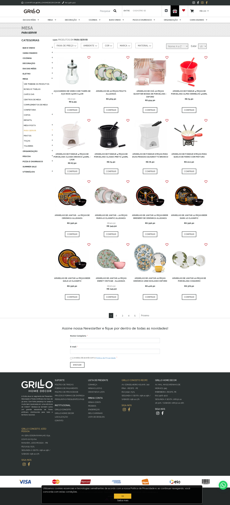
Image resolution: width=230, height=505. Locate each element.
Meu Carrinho (95, 413)
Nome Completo (78, 336)
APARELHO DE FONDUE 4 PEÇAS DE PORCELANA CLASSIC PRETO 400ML (111, 155)
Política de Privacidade (66, 392)
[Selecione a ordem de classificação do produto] (177, 46)
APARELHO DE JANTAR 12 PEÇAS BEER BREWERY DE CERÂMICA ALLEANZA (150, 216)
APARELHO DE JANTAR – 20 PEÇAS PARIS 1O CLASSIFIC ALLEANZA (111, 216)
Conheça (92, 384)
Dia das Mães (31, 20)
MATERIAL (145, 46)
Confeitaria (30, 110)
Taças (27, 141)
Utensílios (29, 172)
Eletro (27, 74)
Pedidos (92, 406)
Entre (127, 11)
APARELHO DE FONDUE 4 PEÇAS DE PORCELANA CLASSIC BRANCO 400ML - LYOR (72, 157)
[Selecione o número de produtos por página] (202, 46)
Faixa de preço (67, 46)
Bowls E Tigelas (32, 89)
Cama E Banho (198, 20)
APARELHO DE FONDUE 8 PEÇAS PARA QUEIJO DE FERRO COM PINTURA (189, 155)
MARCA (125, 46)
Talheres (28, 146)
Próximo (145, 315)
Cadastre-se (139, 11)
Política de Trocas (64, 384)
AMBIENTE (90, 46)
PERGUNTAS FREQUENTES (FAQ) (69, 399)
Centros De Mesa (32, 99)
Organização (172, 20)
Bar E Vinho (116, 20)
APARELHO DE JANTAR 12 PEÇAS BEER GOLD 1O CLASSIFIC (72, 279)
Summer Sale (30, 167)
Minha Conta (94, 402)
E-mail (73, 347)
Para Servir (30, 130)
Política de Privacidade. (106, 358)
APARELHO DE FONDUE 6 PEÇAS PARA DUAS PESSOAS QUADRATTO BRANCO (150, 155)
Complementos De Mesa (36, 105)
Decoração (72, 20)
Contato (59, 420)
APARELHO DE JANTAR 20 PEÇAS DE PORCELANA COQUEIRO (189, 279)
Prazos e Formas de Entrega (70, 395)
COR (109, 46)
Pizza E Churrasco (144, 20)
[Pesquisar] (96, 11)
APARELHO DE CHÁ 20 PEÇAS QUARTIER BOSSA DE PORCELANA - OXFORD (150, 94)
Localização (61, 417)
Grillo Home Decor (64, 413)
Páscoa (27, 156)
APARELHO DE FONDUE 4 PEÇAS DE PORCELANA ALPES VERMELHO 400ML (189, 92)
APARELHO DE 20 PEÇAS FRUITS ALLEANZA (111, 92)
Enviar (77, 364)
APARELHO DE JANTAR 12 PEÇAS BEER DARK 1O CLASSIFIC (189, 216)
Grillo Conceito (63, 409)
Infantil (28, 120)
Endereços (94, 409)
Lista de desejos (96, 417)
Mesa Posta (30, 125)
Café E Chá (29, 94)
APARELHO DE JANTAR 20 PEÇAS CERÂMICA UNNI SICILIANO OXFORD (150, 279)
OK (122, 496)
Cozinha (94, 20)
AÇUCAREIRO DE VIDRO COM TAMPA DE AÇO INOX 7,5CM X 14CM (72, 92)
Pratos (27, 136)
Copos (27, 115)
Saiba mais (122, 500)
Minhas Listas (95, 388)
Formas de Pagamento (66, 388)
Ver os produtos (36, 84)
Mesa (52, 20)
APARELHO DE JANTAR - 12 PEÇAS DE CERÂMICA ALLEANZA (72, 216)
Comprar (72, 110)
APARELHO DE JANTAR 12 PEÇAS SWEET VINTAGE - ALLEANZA (111, 279)
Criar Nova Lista (96, 392)
